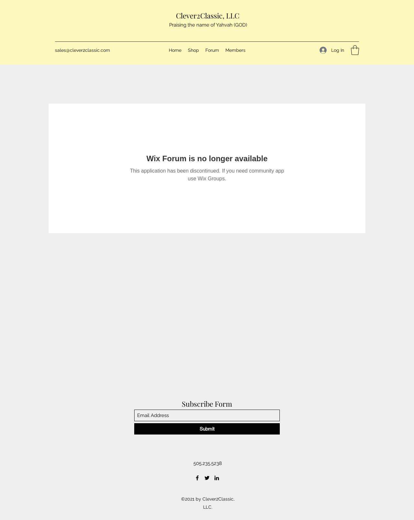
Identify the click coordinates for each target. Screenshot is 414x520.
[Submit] (207, 429)
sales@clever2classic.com (82, 50)
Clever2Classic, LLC (207, 15)
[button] (355, 50)
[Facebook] (197, 478)
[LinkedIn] (216, 478)
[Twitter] (207, 478)
